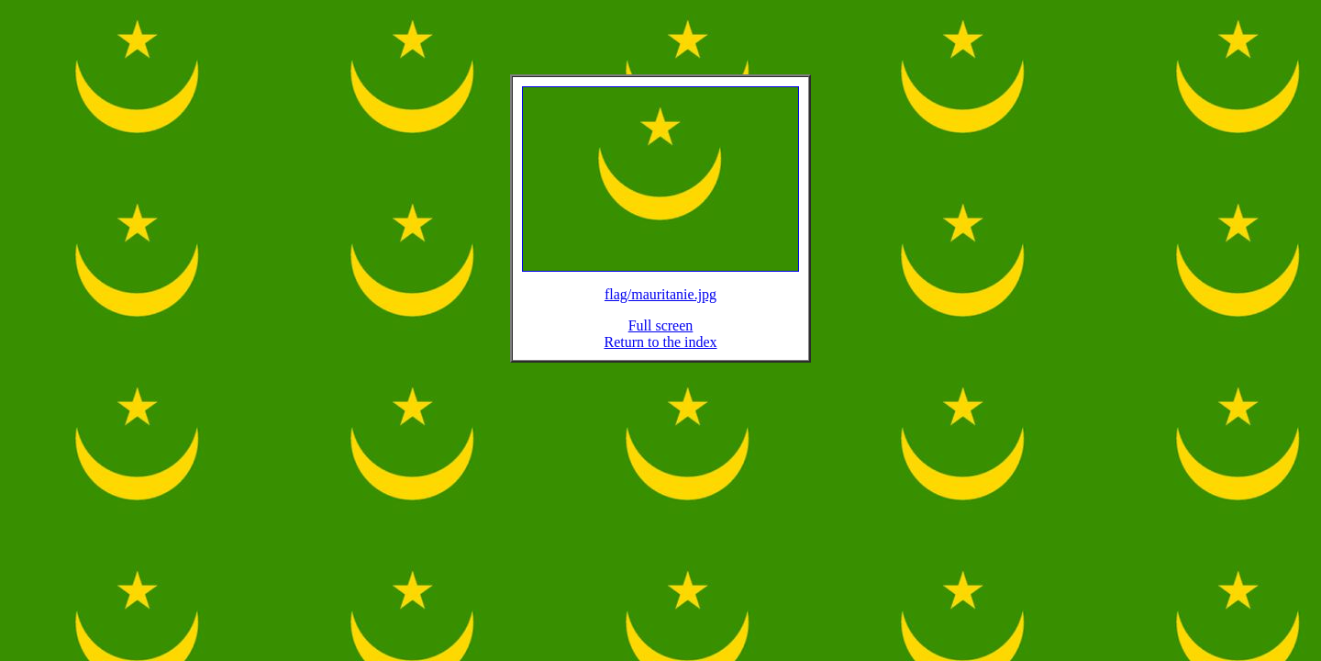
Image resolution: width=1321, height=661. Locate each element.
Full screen (661, 336)
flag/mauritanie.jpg (660, 305)
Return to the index (660, 353)
